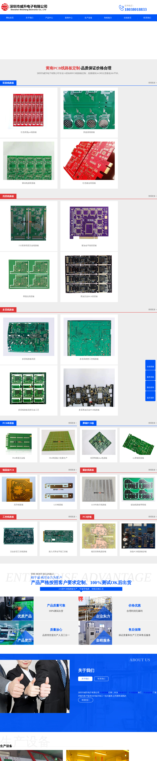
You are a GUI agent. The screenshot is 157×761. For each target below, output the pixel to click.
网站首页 (10, 18)
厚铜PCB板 (43, 728)
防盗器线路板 (58, 117)
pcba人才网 (16, 708)
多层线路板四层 (18, 209)
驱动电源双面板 (98, 117)
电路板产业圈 (66, 708)
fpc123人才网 (28, 708)
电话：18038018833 (101, 730)
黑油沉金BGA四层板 (137, 163)
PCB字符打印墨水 (107, 708)
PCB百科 (69, 724)
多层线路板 (43, 724)
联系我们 (147, 18)
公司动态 (69, 732)
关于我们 (29, 18)
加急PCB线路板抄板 (139, 347)
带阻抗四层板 (98, 163)
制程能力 (108, 18)
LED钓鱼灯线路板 (99, 301)
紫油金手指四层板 (58, 163)
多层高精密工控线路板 (58, 209)
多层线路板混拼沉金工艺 (98, 209)
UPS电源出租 (79, 708)
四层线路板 (20, 724)
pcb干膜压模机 (58, 584)
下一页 (154, 697)
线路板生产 (123, 488)
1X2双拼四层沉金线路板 (18, 163)
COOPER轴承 (92, 708)
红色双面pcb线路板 (18, 117)
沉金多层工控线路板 (18, 347)
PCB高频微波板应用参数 (47, 698)
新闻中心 (69, 18)
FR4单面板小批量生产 (58, 256)
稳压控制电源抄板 (98, 347)
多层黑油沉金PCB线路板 (138, 209)
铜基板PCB (20, 732)
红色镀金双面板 (138, 117)
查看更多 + (152, 84)
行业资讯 (69, 728)
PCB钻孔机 (4, 631)
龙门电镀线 (108, 584)
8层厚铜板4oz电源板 (99, 256)
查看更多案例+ (78, 641)
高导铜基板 (18, 301)
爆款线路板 (43, 732)
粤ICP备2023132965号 (82, 757)
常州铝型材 (120, 708)
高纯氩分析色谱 (53, 708)
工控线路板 (20, 736)
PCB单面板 (20, 728)
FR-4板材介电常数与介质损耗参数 (51, 693)
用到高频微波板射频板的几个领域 (51, 688)
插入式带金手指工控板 (58, 347)
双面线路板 (20, 739)
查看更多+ (86, 495)
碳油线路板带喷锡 (138, 301)
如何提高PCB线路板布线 (47, 679)
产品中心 (49, 18)
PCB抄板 (42, 736)
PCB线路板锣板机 (7, 584)
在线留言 (128, 18)
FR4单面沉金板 (18, 256)
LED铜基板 (58, 301)
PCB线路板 (104, 488)
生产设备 (88, 18)
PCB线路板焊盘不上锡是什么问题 (51, 661)
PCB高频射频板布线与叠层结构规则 (52, 683)
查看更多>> (94, 652)
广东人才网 (39, 708)
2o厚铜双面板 (138, 256)
